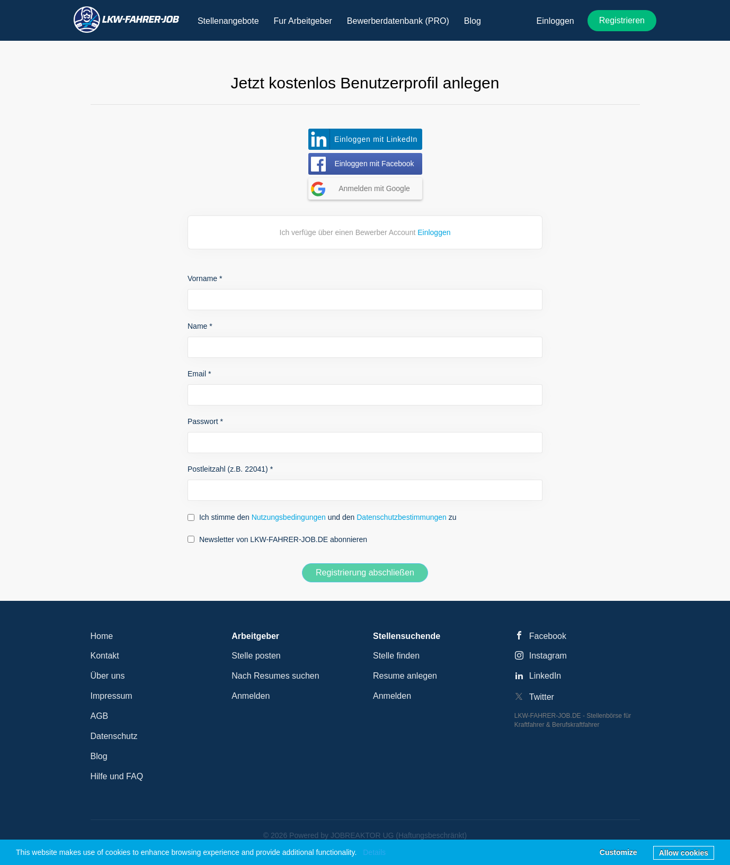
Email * (199, 374)
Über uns (108, 675)
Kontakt (105, 655)
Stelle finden (396, 655)
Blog (99, 756)
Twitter (541, 696)
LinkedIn (545, 675)
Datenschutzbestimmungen (402, 517)
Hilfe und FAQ (117, 776)
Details (374, 852)
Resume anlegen (405, 675)
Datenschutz (114, 736)
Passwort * (205, 421)
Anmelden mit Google (374, 188)
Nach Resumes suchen (275, 675)
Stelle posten (256, 655)
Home (102, 636)
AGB (100, 715)
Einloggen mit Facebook (374, 163)
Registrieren (622, 20)
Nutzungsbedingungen (289, 517)
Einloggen (555, 20)
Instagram (548, 655)
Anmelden (251, 695)
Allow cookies (683, 853)
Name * (200, 326)
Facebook (547, 636)
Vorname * (205, 278)
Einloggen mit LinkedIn (375, 139)
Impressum (111, 695)
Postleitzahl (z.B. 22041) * (230, 469)
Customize (618, 852)
